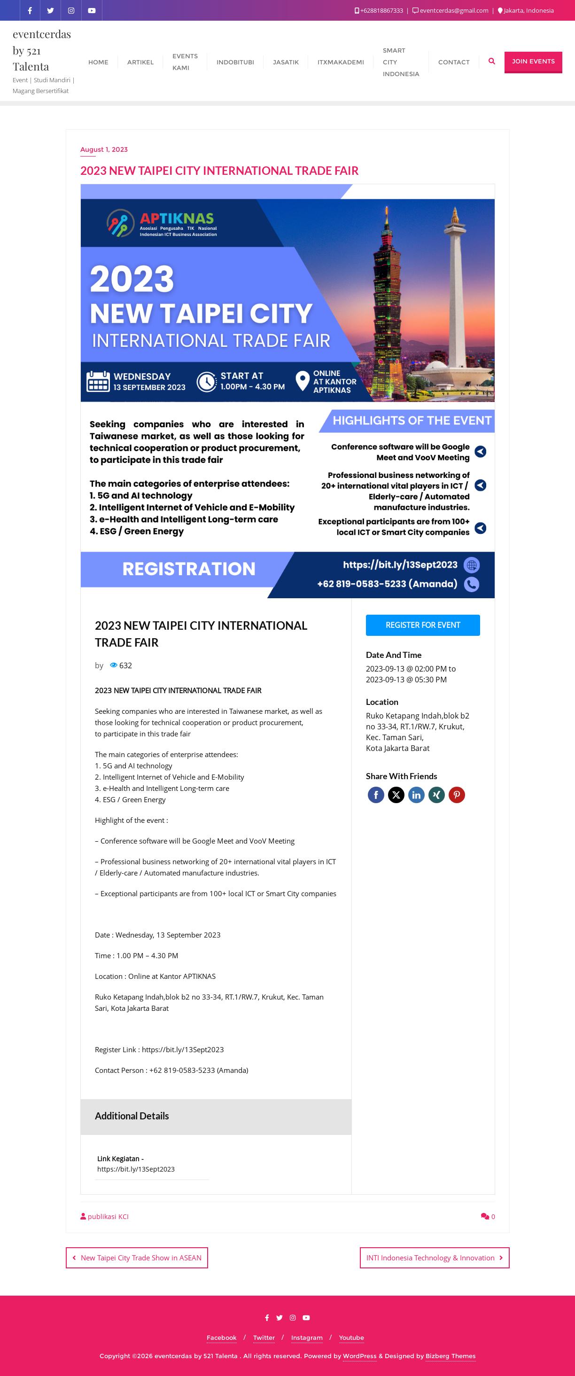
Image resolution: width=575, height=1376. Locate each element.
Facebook (376, 794)
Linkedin (416, 794)
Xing (436, 794)
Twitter (396, 794)
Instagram (307, 1337)
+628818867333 (380, 10)
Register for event (423, 624)
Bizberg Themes (451, 1356)
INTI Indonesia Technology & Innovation (430, 1257)
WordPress (360, 1356)
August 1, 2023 (104, 149)
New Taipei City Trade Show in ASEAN (141, 1257)
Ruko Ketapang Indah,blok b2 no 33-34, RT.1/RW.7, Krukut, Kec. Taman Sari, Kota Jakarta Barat (417, 731)
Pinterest (457, 794)
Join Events (533, 61)
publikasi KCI (104, 1216)
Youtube (351, 1337)
